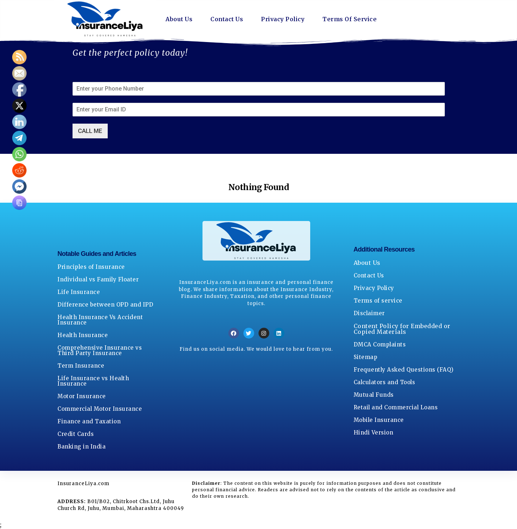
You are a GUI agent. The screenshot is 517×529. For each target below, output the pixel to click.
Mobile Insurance (379, 420)
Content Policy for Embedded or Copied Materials (402, 328)
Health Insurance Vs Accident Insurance (100, 320)
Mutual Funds (374, 394)
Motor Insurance (81, 396)
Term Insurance (80, 365)
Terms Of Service (349, 19)
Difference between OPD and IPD (105, 304)
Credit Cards (75, 434)
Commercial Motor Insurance (99, 408)
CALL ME (90, 130)
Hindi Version (373, 432)
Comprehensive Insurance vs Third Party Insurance (99, 350)
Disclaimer (369, 313)
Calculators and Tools (384, 382)
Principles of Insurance (91, 266)
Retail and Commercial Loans (396, 407)
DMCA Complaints (380, 344)
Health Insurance (82, 335)
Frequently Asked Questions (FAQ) (404, 369)
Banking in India (81, 446)
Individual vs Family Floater (98, 279)
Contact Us (226, 19)
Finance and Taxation (89, 421)
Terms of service (378, 300)
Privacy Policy (282, 19)
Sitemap (366, 357)
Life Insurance (78, 292)
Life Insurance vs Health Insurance (93, 381)
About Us (179, 19)
